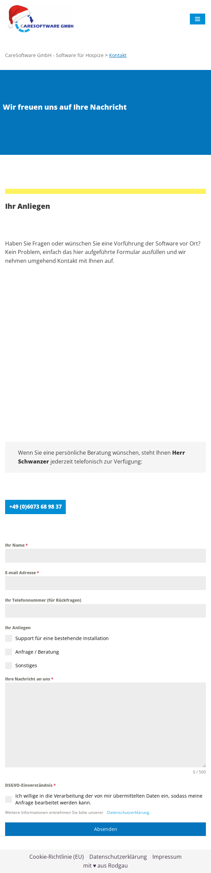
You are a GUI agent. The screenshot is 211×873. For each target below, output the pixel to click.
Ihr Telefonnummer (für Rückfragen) (43, 600)
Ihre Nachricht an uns (29, 679)
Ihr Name (16, 545)
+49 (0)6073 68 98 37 (35, 506)
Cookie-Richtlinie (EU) (56, 856)
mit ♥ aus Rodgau (105, 865)
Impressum (167, 856)
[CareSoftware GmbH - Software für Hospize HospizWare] (39, 19)
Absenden (105, 829)
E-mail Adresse (22, 573)
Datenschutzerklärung (127, 812)
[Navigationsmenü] (197, 19)
